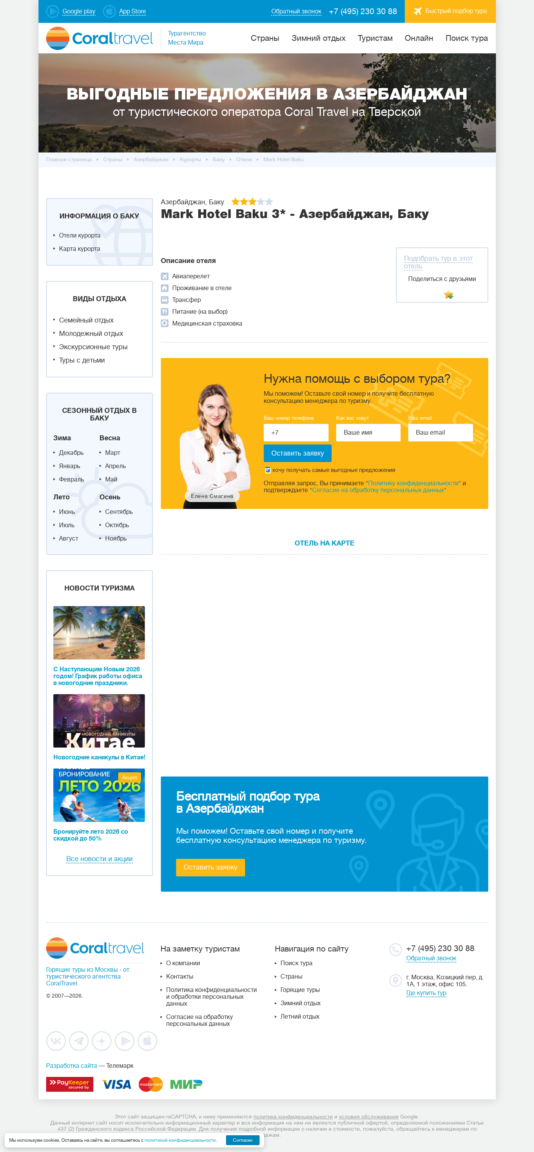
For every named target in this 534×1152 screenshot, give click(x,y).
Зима (62, 438)
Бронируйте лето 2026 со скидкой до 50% (90, 835)
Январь (69, 466)
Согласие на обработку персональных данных (378, 490)
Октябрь (117, 525)
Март (112, 452)
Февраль (71, 479)
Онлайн (419, 38)
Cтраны (265, 38)
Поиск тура (467, 38)
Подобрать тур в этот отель (438, 262)
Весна (109, 438)
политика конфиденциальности (293, 1116)
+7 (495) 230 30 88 (363, 11)
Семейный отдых (86, 320)
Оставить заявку (210, 867)
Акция (129, 777)
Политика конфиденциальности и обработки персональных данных (211, 997)
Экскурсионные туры (93, 347)
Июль (66, 525)
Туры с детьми (82, 360)
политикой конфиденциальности (180, 1140)
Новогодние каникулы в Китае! (99, 757)
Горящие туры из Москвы (82, 969)
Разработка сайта (71, 1065)
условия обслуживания (369, 1116)
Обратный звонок (431, 958)
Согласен (243, 1140)
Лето (61, 497)
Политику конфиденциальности (413, 483)
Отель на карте (324, 543)
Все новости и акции (99, 859)
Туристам (375, 38)
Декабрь (71, 452)
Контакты (179, 976)
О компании (183, 963)
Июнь (67, 512)
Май (111, 479)
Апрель (115, 466)
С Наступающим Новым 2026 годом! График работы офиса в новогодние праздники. (97, 676)
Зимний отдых (319, 38)
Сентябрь (119, 512)
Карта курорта (79, 248)
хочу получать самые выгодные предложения (330, 470)
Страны (291, 976)
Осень (109, 497)
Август (68, 538)
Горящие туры (300, 990)
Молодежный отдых (91, 333)
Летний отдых (300, 1016)
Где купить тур (426, 993)
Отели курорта (80, 235)
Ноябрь (116, 538)
